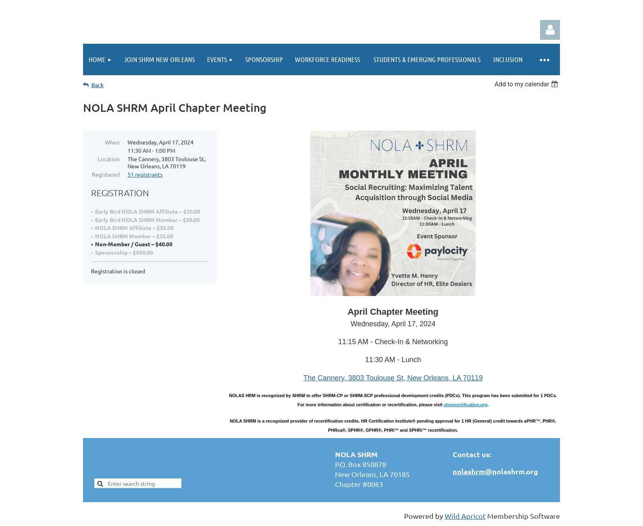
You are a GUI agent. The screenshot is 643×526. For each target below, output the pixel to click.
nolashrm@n (475, 471)
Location (109, 158)
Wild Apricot (465, 516)
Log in (550, 30)
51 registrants (145, 174)
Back (97, 85)
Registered (106, 174)
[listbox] (527, 84)
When (112, 142)
